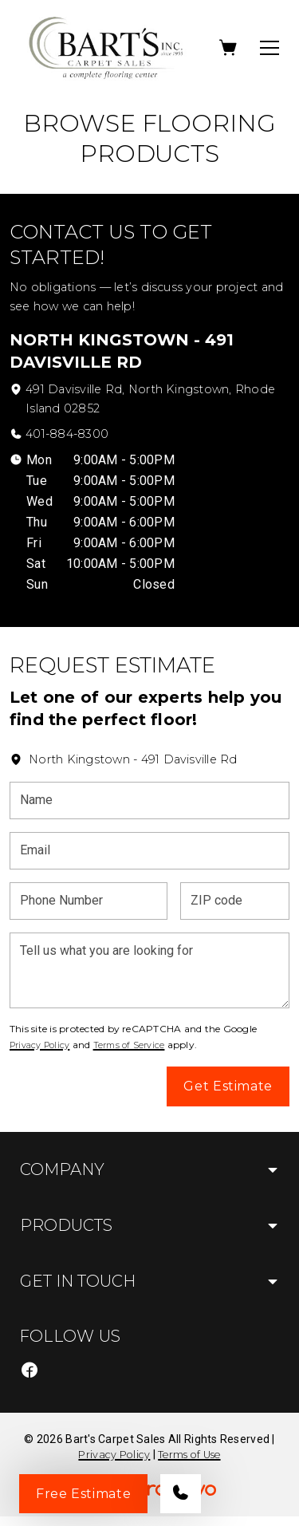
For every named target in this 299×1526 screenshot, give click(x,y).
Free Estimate (83, 1493)
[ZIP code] (234, 901)
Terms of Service (129, 1045)
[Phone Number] (88, 901)
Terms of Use (189, 1455)
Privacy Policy (39, 1045)
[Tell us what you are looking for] (149, 970)
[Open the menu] (269, 48)
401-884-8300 (67, 434)
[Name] (149, 800)
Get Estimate (228, 1086)
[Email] (149, 850)
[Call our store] (180, 1493)
